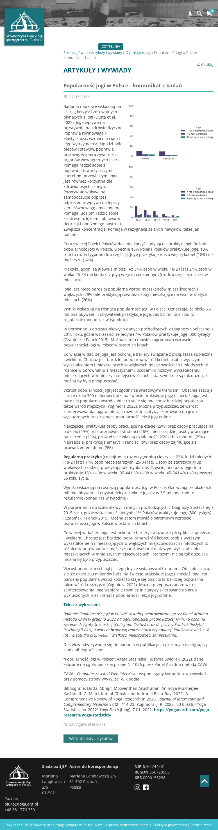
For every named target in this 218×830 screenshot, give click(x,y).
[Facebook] (147, 788)
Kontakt (137, 47)
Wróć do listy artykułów (91, 738)
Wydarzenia (110, 40)
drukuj (205, 64)
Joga (85, 40)
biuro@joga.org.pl (21, 804)
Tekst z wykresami (81, 604)
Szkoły (136, 40)
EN (176, 47)
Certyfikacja (165, 40)
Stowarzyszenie (77, 47)
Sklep (159, 47)
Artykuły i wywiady (106, 52)
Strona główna (75, 52)
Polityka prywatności (171, 824)
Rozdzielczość (201, 824)
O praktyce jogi (138, 52)
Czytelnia (110, 47)
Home (67, 40)
